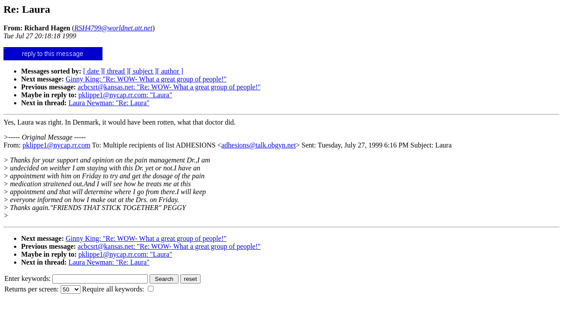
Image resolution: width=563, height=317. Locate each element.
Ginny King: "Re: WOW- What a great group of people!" (146, 79)
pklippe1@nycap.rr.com (56, 145)
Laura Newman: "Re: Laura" (109, 103)
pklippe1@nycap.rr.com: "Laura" (125, 95)
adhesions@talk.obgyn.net (258, 145)
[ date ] (93, 71)
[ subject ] (143, 71)
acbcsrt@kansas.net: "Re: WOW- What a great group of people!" (169, 87)
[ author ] (170, 71)
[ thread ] (116, 71)
